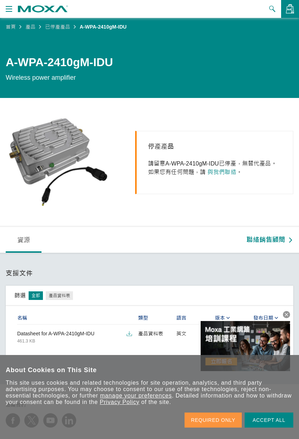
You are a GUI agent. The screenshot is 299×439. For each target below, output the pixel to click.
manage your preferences (136, 396)
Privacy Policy (119, 402)
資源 (23, 240)
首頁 (11, 27)
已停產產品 (57, 27)
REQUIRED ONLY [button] (213, 420)
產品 (30, 27)
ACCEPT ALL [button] (269, 420)
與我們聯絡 (221, 172)
